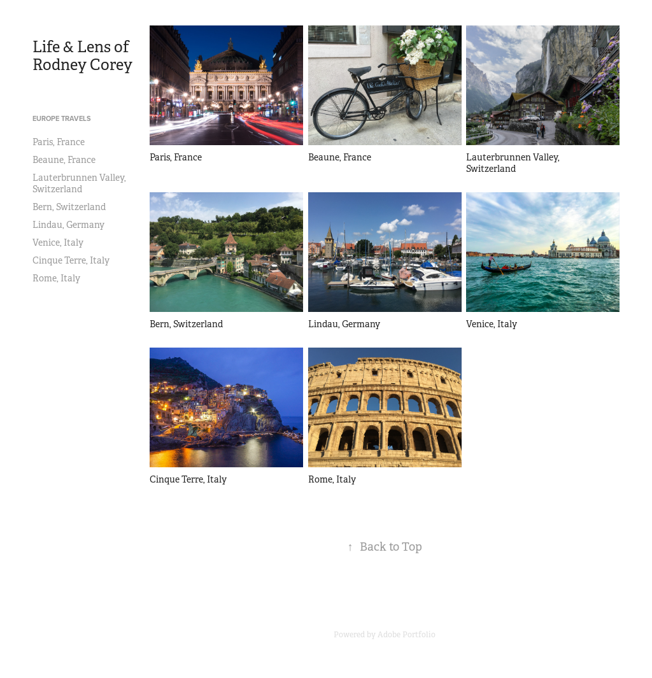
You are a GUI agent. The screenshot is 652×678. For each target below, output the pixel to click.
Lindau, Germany (68, 224)
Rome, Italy (56, 278)
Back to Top (385, 547)
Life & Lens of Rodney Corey (82, 56)
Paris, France (58, 142)
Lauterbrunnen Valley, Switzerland (79, 183)
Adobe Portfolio (407, 635)
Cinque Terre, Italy (71, 260)
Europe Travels (61, 118)
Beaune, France (64, 160)
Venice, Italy (57, 242)
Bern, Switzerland (69, 207)
